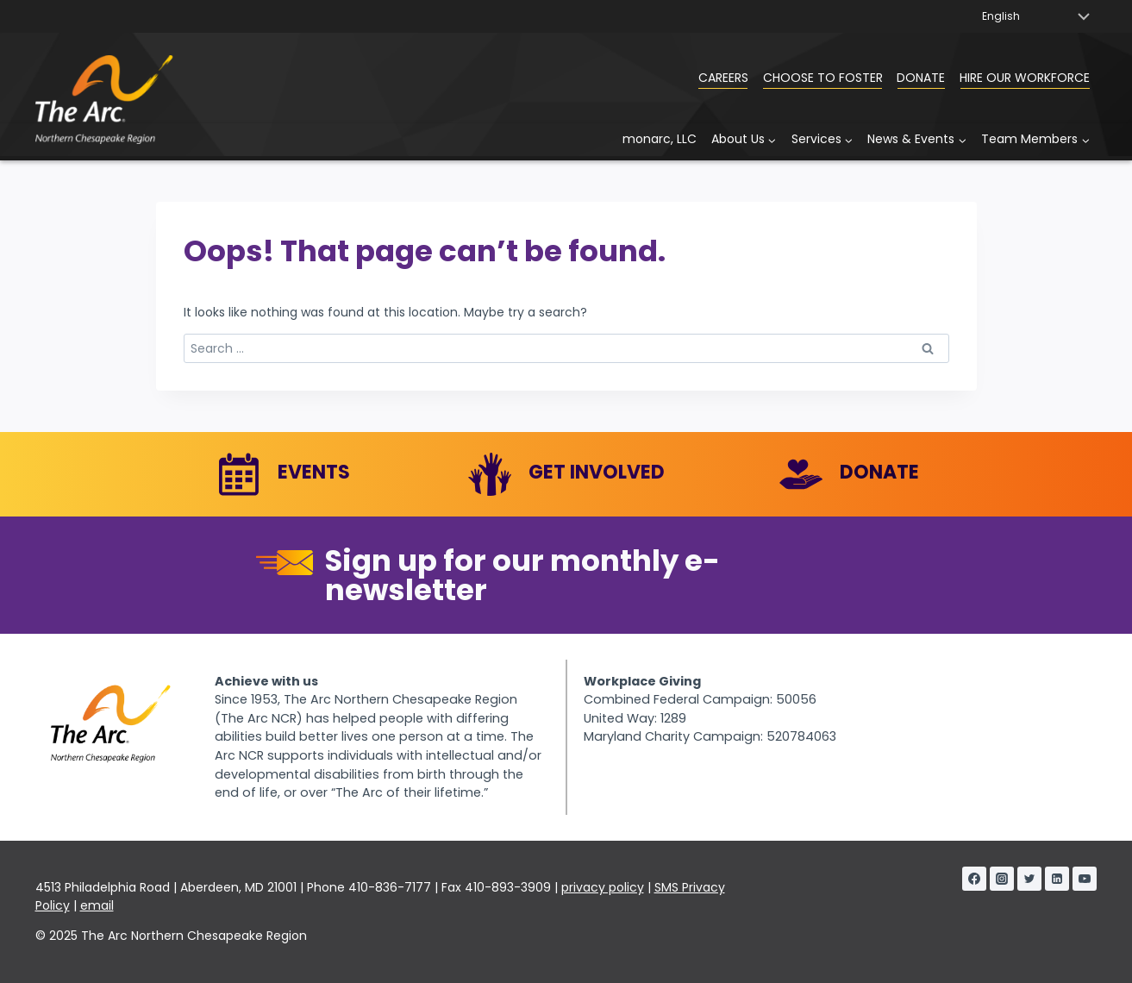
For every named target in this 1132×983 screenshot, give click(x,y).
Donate (921, 77)
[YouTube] (1085, 879)
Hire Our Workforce (1025, 77)
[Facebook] (974, 879)
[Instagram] (1002, 879)
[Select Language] (1035, 16)
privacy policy (602, 887)
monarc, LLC (659, 138)
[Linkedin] (1057, 879)
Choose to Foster (823, 77)
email (97, 905)
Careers (723, 77)
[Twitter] (1029, 879)
